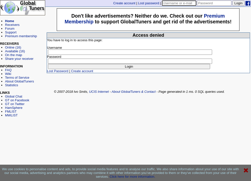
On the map (13, 55)
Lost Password (57, 71)
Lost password (148, 3)
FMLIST (11, 111)
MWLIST (11, 115)
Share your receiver (19, 59)
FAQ (8, 70)
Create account (124, 3)
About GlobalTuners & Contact (134, 92)
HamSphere (13, 108)
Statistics (11, 85)
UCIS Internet (99, 92)
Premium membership (21, 36)
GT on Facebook (17, 100)
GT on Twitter (15, 104)
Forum (10, 28)
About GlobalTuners (19, 81)
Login (238, 3)
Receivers (12, 25)
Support (11, 32)
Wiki (8, 74)
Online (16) (13, 47)
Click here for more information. (132, 176)
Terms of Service (17, 77)
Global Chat (13, 96)
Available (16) (15, 51)
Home (9, 21)
